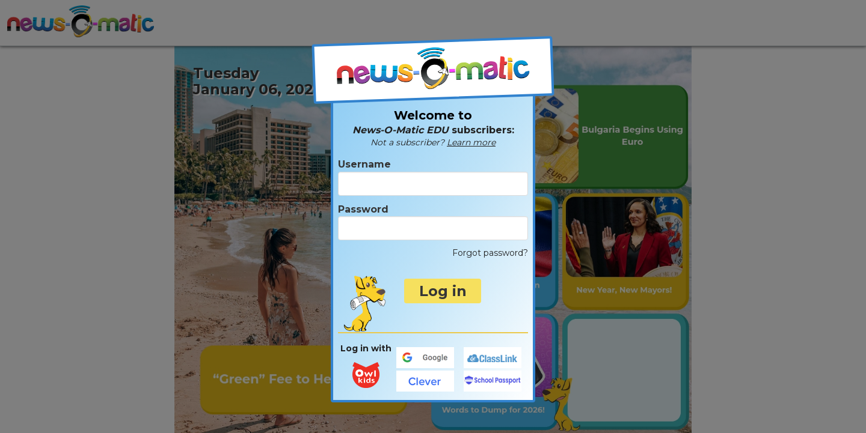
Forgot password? (490, 252)
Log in (443, 291)
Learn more (471, 142)
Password (433, 222)
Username (433, 177)
